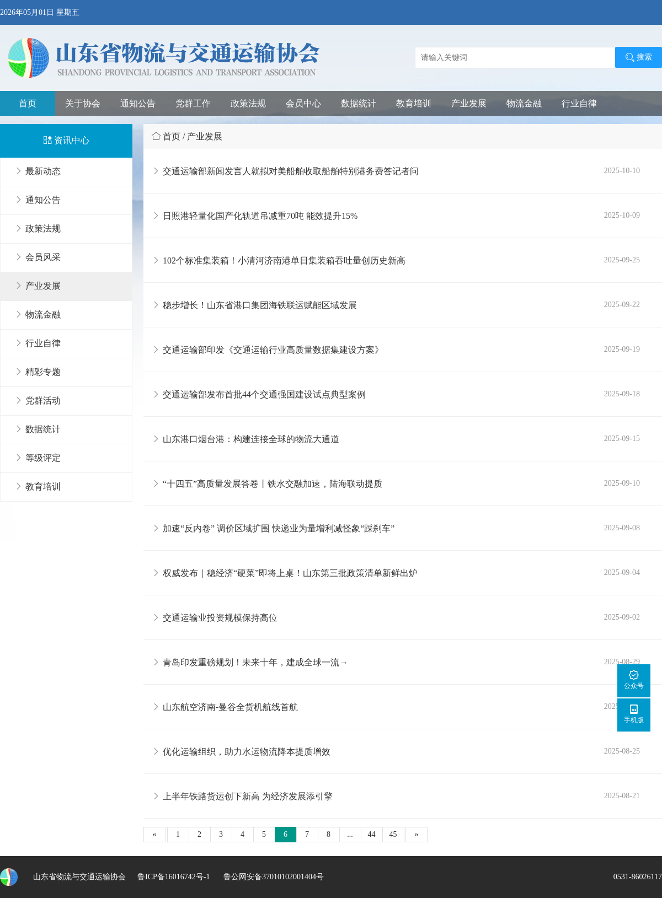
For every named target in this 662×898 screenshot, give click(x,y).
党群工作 (193, 103)
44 (372, 834)
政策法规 (248, 103)
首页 (27, 103)
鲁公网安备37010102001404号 (272, 877)
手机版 (634, 713)
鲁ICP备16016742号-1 (173, 877)
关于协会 (82, 103)
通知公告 (138, 103)
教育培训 (413, 103)
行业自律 (579, 103)
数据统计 (358, 103)
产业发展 (469, 103)
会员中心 (303, 103)
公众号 (634, 679)
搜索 (638, 57)
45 (393, 834)
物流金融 (524, 103)
